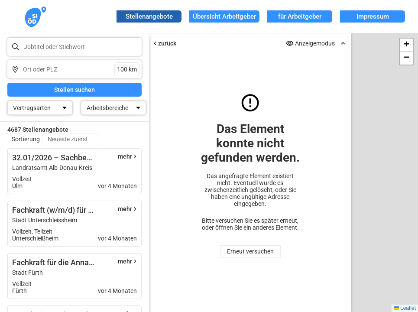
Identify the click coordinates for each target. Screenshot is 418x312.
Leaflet (405, 308)
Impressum (372, 16)
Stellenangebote (149, 16)
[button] (406, 45)
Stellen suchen (74, 89)
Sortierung (26, 139)
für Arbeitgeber (299, 16)
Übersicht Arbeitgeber (224, 16)
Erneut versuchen (250, 251)
